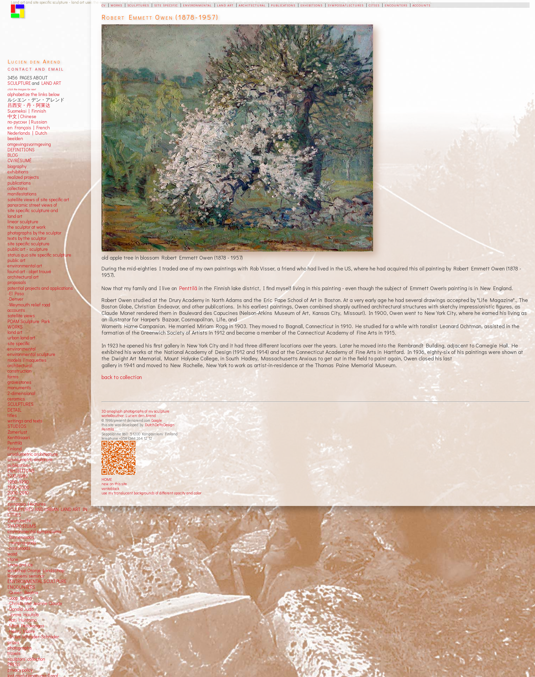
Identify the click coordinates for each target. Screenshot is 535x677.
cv (104, 4)
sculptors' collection (26, 659)
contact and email (35, 68)
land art (225, 4)
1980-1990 (18, 482)
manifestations (22, 194)
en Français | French (28, 128)
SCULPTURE (19, 83)
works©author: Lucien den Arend (129, 415)
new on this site (114, 483)
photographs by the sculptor (34, 233)
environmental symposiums (34, 531)
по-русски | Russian (27, 122)
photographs (19, 648)
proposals (16, 282)
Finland (14, 449)
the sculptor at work (26, 227)
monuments (19, 387)
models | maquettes (27, 360)
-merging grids (21, 543)
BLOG (12, 155)
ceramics (16, 399)
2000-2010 (18, 493)
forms (13, 377)
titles (12, 415)
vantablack (110, 488)
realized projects (23, 177)
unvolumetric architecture (32, 454)
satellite (15, 316)
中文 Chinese (21, 116)
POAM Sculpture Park (28, 321)
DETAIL (14, 410)
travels (14, 653)
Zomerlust (17, 432)
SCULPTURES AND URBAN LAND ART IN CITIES (47, 512)
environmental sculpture (31, 354)
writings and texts (24, 421)
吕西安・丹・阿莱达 (28, 105)
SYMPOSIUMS (21, 526)
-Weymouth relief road (28, 305)
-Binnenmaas (20, 537)
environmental (197, 4)
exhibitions (311, 4)
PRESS (13, 664)
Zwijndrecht (19, 521)
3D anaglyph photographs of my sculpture (135, 411)
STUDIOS (16, 426)
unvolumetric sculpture (30, 459)
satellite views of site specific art (38, 199)
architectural (252, 4)
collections (17, 188)
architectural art (23, 277)
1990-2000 (18, 487)
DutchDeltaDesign (159, 424)
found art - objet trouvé (29, 271)
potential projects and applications (40, 288)
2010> (13, 498)
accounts (421, 4)
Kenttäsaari (18, 437)
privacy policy (20, 670)
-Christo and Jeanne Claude (34, 603)
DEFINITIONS (21, 150)
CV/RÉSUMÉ (19, 160)
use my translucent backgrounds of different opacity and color (151, 492)
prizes (13, 642)
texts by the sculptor (27, 238)
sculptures (138, 4)
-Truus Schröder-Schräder (33, 637)
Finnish (38, 111)
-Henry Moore (21, 631)
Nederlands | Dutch (27, 133)
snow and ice (20, 565)
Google (156, 420)
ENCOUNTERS (21, 587)
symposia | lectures (26, 504)
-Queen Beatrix (22, 592)
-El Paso (15, 293)
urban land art (21, 338)
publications (283, 4)
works (116, 4)
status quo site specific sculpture (39, 255)
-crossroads (19, 548)
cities (374, 4)
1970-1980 (17, 476)
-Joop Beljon (19, 598)
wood (12, 554)
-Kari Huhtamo (22, 620)
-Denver (15, 299)
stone (12, 559)
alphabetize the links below (33, 94)
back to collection (122, 376)
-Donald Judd (20, 609)
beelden (15, 138)
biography (16, 166)
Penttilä (188, 288)
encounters (396, 4)
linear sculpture (22, 222)
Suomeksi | (18, 111)
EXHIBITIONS (21, 471)
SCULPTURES (20, 404)
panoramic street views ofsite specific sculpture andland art (32, 210)
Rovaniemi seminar (26, 576)
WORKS (15, 327)
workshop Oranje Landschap (35, 570)
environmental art (24, 266)
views (29, 316)
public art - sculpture (27, 249)
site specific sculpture (28, 244)
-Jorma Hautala (23, 615)
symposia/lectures (346, 4)
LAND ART (50, 83)
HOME (107, 479)
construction (19, 371)
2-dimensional (21, 393)
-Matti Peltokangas (25, 626)
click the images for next (21, 89)
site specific (166, 4)
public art (16, 260)
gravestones (19, 382)
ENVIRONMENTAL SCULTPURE (37, 581)
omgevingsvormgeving (29, 144)
